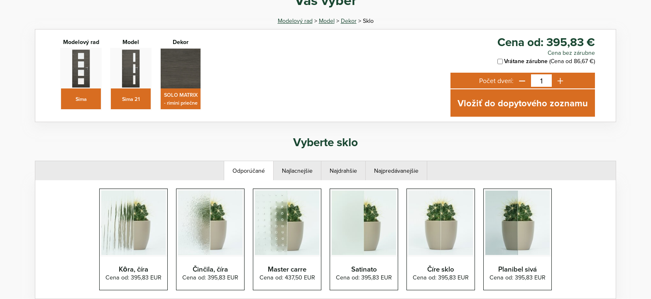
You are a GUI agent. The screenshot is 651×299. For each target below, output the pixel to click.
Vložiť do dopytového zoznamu (523, 103)
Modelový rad (295, 21)
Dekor (349, 21)
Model (327, 21)
